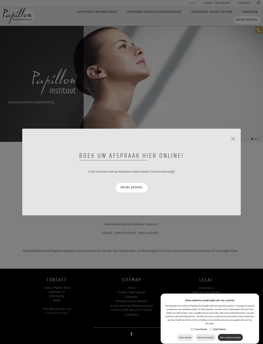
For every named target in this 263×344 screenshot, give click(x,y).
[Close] (233, 138)
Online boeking (131, 187)
